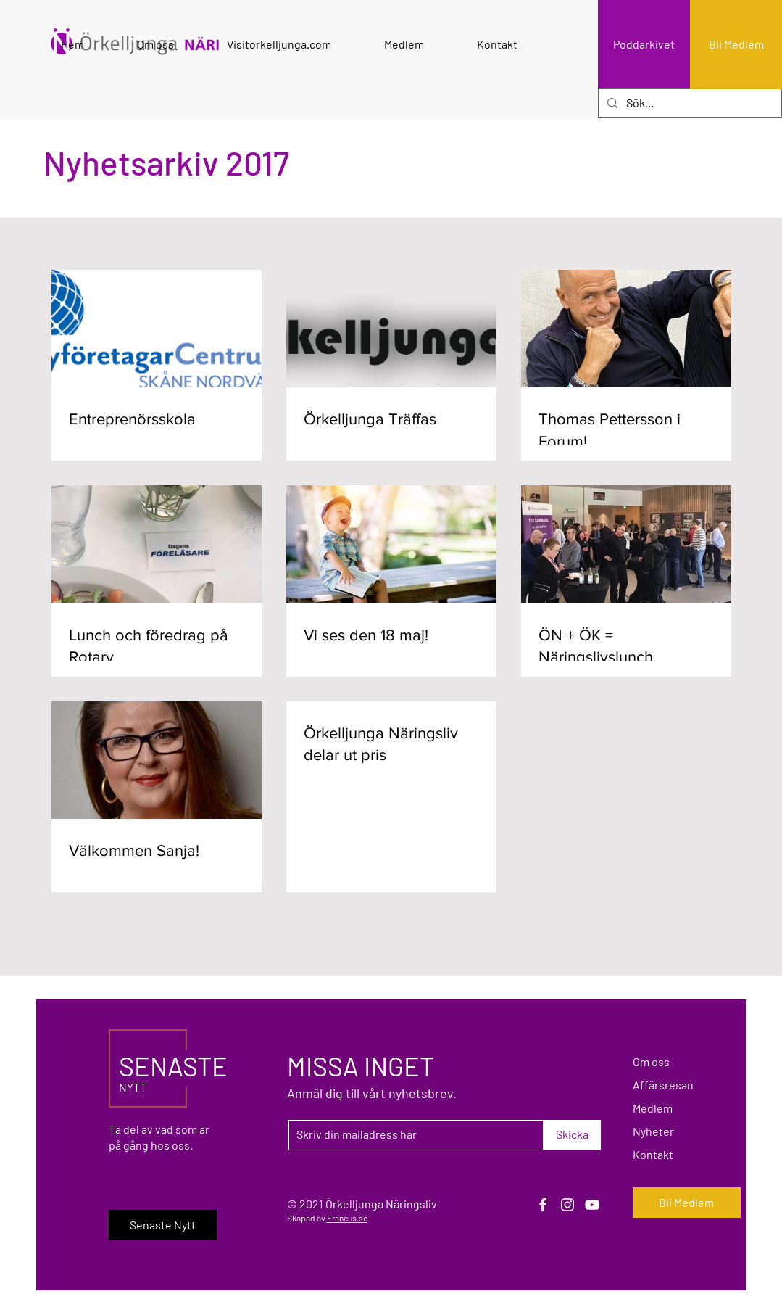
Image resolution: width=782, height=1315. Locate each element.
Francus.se (347, 1218)
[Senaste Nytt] (163, 1225)
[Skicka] (572, 1135)
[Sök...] (688, 103)
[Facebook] (543, 1204)
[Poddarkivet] (644, 44)
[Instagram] (567, 1204)
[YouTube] (592, 1204)
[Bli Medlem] (736, 44)
